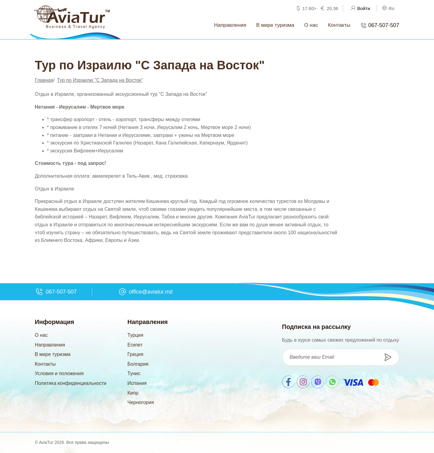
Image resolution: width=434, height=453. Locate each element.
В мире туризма (53, 354)
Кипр (133, 393)
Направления (50, 344)
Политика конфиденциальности (71, 383)
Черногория (141, 402)
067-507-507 (383, 25)
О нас (41, 335)
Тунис (134, 373)
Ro (391, 8)
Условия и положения (59, 373)
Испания (137, 383)
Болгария (138, 364)
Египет (135, 344)
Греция (135, 354)
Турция (135, 335)
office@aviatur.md (151, 292)
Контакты (45, 364)
